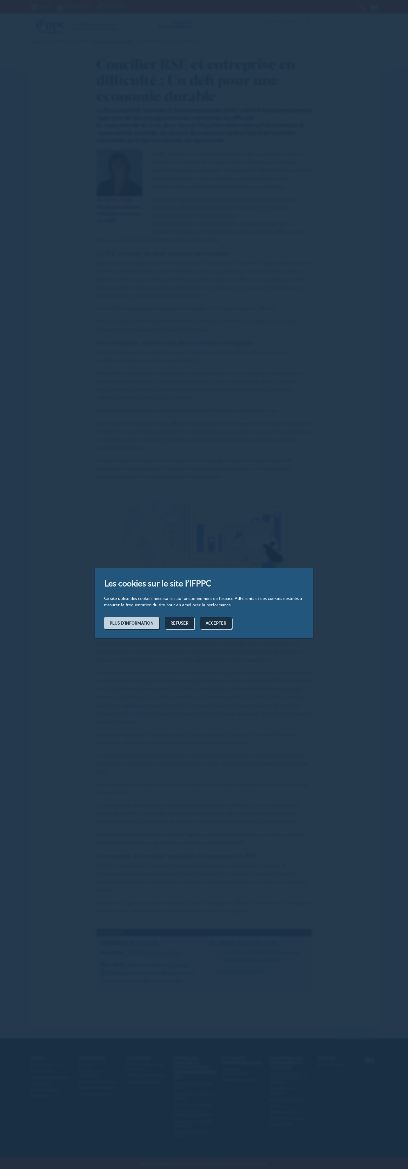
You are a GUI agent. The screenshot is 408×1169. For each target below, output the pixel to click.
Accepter (216, 623)
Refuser (179, 623)
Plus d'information (132, 623)
